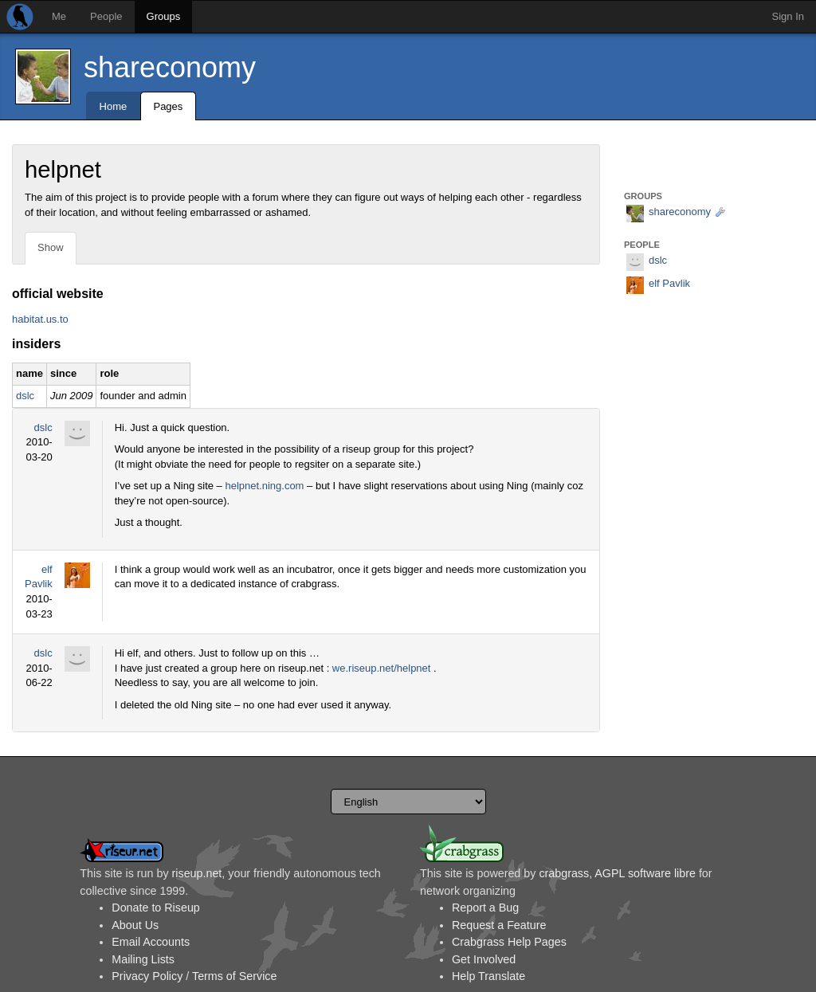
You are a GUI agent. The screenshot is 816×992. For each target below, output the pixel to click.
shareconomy (170, 67)
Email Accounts (151, 941)
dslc (25, 396)
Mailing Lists (143, 959)
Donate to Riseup (155, 907)
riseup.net (197, 873)
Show (50, 247)
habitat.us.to (40, 319)
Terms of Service (234, 976)
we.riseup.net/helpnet (381, 668)
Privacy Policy (147, 976)
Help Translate (488, 976)
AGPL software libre (645, 873)
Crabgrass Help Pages (509, 941)
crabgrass (564, 873)
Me (59, 16)
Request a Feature (499, 925)
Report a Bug (485, 907)
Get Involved (484, 959)
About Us (135, 925)
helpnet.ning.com (264, 486)
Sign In (788, 16)
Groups (164, 16)
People (106, 16)
